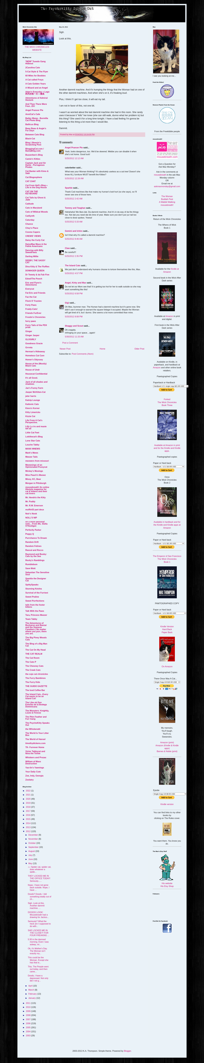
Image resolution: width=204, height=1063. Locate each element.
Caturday (29, 220)
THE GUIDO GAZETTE (36, 686)
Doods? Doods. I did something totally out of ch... (39, 896)
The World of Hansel (35, 739)
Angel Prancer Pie (74, 147)
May (30, 863)
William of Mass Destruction (33, 762)
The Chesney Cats (34, 666)
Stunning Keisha (33, 589)
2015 (28, 819)
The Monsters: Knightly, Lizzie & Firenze (37, 712)
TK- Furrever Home (34, 747)
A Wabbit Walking (167, 202)
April (30, 986)
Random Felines (33, 546)
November (33, 839)
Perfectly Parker (33, 530)
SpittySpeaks (31, 585)
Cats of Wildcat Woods (36, 212)
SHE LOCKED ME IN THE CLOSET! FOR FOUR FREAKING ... (38, 932)
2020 (28, 799)
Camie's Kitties (32, 159)
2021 (28, 795)
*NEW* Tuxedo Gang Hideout (35, 62)
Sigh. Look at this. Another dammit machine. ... (36, 905)
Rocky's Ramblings (34, 560)
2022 (28, 791)
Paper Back (167, 632)
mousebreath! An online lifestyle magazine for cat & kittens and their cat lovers (37, 490)
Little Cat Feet (32, 432)
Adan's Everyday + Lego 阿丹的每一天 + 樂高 (37, 93)
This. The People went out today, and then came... (38, 969)
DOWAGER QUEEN (34, 270)
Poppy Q (29, 534)
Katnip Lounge (32, 400)
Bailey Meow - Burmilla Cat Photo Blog (36, 119)
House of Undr (32, 370)
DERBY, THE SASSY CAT (35, 261)
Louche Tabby (32, 445)
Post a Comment (70, 343)
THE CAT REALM (33, 654)
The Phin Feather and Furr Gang (36, 718)
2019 (28, 803)
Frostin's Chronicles (35, 317)
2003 (28, 1035)
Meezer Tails (31, 457)
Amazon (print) (167, 742)
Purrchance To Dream (36, 538)
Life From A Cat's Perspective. (33, 421)
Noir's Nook (31, 514)
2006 (28, 1023)
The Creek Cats (33, 670)
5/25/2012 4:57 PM (73, 273)
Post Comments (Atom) (82, 354)
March (31, 990)
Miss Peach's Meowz (35, 475)
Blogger (127, 1051)
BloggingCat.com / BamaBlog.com (34, 150)
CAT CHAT (30, 181)
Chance (29, 224)
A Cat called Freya (34, 80)
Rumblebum (31, 564)
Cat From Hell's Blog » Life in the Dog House (36, 186)
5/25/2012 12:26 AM (74, 178)
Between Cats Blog (34, 134)
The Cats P (30, 662)
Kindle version (167, 804)
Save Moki (30, 568)
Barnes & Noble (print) (167, 751)
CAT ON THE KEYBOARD (31, 192)
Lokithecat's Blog (34, 437)
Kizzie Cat (30, 416)
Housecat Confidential (36, 374)
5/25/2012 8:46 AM (73, 239)
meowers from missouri (37, 461)
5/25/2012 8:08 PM (73, 316)
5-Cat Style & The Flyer (36, 72)
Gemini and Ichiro (73, 231)
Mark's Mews (31, 453)
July (30, 855)
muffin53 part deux (34, 509)
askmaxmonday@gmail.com (167, 186)
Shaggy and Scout (74, 326)
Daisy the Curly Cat (34, 240)
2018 (28, 807)
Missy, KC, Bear (33, 479)
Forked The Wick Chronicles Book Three (167, 402)
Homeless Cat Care (34, 355)
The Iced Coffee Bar (35, 690)
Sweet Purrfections (34, 601)
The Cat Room (32, 658)
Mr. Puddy (30, 501)
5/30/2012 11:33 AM (74, 337)
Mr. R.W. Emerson (34, 505)
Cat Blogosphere (33, 177)
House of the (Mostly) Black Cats (36, 365)
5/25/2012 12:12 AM (74, 158)
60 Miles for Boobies (35, 76)
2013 (28, 827)
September (33, 847)
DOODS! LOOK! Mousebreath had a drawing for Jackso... (38, 914)
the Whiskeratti (32, 729)
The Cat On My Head (35, 650)
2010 (28, 1007)
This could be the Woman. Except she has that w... (38, 960)
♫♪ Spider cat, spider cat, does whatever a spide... (39, 869)
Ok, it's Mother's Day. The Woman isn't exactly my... (37, 951)
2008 (28, 1015)
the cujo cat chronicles (36, 674)
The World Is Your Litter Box (37, 734)
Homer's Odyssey (34, 360)
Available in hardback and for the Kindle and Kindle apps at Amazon (167, 525)
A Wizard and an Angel (36, 88)
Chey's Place (31, 228)
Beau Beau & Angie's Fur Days (35, 129)
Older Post (139, 349)
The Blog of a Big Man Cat (36, 645)
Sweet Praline (32, 597)
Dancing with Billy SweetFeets (34, 251)
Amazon (169, 316)
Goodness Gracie (34, 343)
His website (167, 883)
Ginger (28, 331)
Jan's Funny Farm (34, 388)
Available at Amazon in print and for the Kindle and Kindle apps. (167, 448)
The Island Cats (72, 265)
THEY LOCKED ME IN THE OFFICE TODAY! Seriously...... (39, 878)
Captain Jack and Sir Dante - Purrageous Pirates (35, 165)
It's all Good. (31, 378)
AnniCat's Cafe (32, 114)
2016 (28, 815)
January (32, 998)
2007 (28, 1019)
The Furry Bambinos (35, 678)
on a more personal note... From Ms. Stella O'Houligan (36, 524)
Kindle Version (167, 626)
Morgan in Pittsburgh (35, 483)
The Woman (167, 196)
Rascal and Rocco (34, 550)
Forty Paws (30, 305)
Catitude (29, 204)
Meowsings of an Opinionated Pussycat (36, 466)
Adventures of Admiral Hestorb (36, 99)
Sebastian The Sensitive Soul (37, 573)
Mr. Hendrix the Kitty (35, 497)
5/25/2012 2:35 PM (73, 256)
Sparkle (68, 188)
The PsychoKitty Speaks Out (37, 724)
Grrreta (28, 347)
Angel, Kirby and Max (75, 283)
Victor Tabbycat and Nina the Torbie (35, 752)
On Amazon (167, 666)
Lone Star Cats (32, 441)
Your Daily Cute (33, 772)
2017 (28, 811)
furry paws (30, 321)
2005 (28, 1027)
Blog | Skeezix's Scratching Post (33, 144)
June (30, 859)
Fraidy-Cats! (31, 309)
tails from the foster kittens (35, 606)
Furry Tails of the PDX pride (36, 326)
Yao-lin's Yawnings (34, 768)
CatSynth (29, 216)
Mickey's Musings (34, 471)
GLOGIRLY (30, 339)
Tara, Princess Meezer (36, 615)
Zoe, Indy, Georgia (34, 776)
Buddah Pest (167, 199)
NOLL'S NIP (31, 518)
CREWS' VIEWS (33, 236)
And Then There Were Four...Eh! (36, 105)
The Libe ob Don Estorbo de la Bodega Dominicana (36, 704)
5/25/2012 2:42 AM (73, 199)
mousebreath (160, 175)
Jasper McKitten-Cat (35, 392)
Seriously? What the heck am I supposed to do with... (39, 923)
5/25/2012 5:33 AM (73, 222)
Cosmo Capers (32, 232)
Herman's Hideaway (35, 351)
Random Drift (32, 542)
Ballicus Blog (32, 124)
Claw (67, 248)
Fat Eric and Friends (35, 293)
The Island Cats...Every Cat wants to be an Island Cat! (36, 696)
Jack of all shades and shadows (36, 383)
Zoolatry (29, 780)
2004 (28, 1031)
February (32, 994)
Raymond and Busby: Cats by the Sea (36, 555)
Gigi (67, 303)
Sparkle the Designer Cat (35, 579)
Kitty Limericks (32, 412)
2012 (28, 831)
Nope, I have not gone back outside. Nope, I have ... (38, 887)
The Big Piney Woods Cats (36, 638)
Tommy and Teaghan (75, 208)
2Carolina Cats (32, 67)
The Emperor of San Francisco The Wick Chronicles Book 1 (167, 559)
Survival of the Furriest (36, 593)
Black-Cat (30, 138)
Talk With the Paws (34, 611)
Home (102, 349)
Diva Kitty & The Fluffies (37, 266)
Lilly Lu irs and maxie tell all (36, 427)
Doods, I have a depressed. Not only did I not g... (38, 978)
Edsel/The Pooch (33, 279)
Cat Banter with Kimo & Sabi (37, 172)
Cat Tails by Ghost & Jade (35, 199)
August (31, 851)
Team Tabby (31, 619)
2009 (28, 1011)
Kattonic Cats (32, 404)
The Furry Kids (32, 682)
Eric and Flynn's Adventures (33, 284)
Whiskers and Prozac (35, 757)
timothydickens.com (35, 743)
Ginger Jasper (32, 335)
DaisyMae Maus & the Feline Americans (36, 245)
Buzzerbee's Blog (34, 155)
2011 (28, 1003)
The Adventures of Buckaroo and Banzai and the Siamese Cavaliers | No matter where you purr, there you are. (36, 628)
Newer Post (65, 349)
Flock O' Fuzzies (33, 301)
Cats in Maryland (33, 208)
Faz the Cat (30, 297)
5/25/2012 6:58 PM (73, 293)
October (32, 843)
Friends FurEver (33, 313)
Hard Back (167, 629)
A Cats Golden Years (35, 84)
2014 (28, 823)
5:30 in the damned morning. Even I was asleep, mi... (38, 941)
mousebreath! (167, 205)
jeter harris (30, 396)
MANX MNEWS (32, 449)
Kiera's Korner (32, 408)
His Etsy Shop (167, 886)
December (33, 835)
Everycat (29, 289)
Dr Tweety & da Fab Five (37, 275)
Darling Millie (31, 256)
